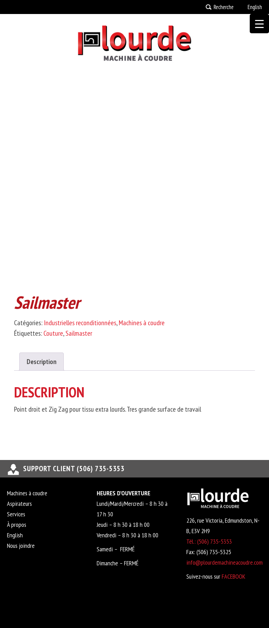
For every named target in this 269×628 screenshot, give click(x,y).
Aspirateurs (19, 504)
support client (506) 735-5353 (73, 468)
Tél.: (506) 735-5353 (209, 541)
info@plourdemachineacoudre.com (224, 562)
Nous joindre (21, 546)
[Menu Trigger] (259, 23)
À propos (16, 525)
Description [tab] (41, 361)
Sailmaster (78, 333)
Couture (53, 333)
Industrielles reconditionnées (80, 322)
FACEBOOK (233, 576)
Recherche (224, 7)
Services (16, 514)
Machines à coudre (142, 322)
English (255, 7)
